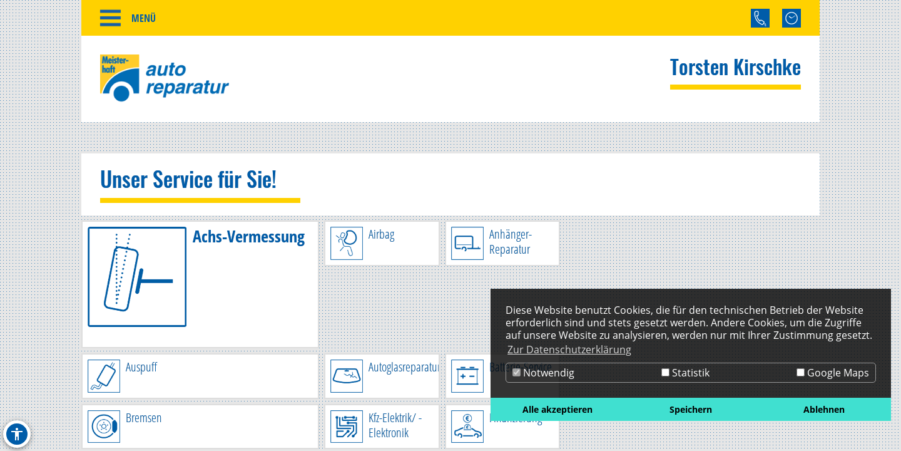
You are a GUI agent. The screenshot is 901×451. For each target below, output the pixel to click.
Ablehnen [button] (824, 409)
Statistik (685, 373)
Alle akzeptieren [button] (557, 409)
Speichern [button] (690, 409)
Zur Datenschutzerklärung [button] (569, 349)
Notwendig (543, 373)
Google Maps (833, 373)
